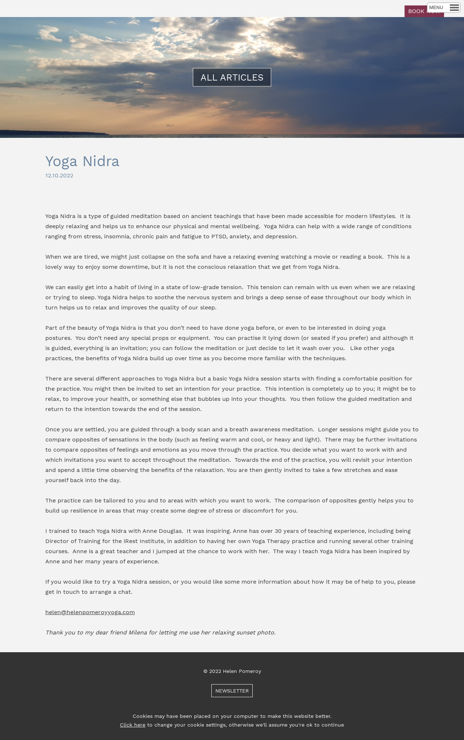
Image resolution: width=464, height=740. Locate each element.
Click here (132, 725)
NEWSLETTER (232, 691)
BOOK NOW (424, 11)
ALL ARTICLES (232, 77)
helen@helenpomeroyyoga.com (90, 612)
